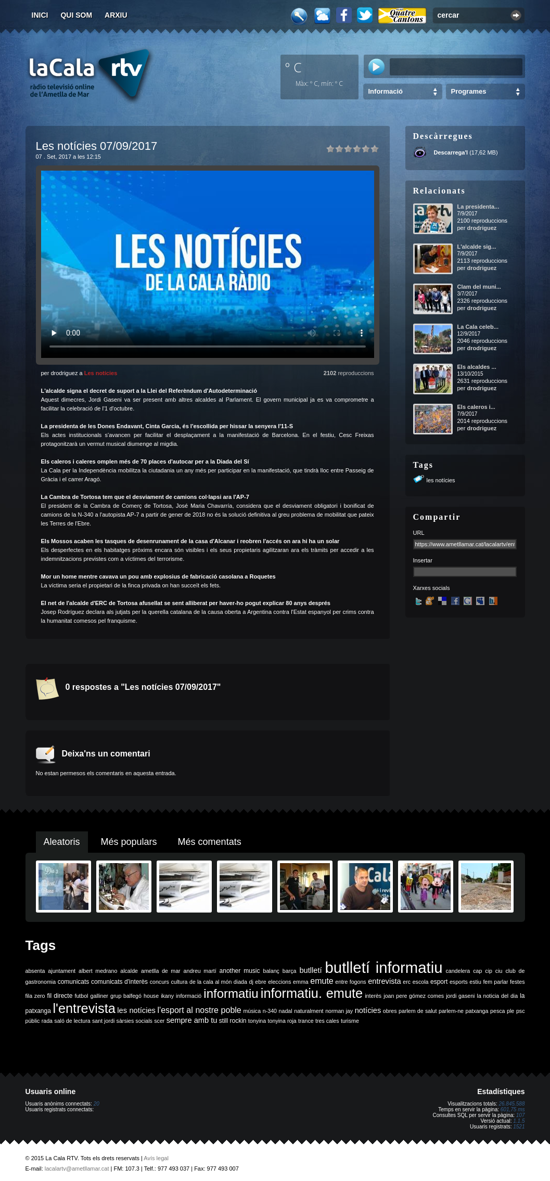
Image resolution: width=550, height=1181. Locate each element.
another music (240, 970)
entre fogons (350, 982)
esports (459, 982)
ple (510, 1011)
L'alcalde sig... (476, 246)
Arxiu (116, 15)
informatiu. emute (312, 993)
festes (517, 982)
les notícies (441, 480)
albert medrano (98, 971)
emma (301, 982)
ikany (167, 996)
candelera (457, 971)
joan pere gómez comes (413, 996)
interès (373, 996)
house (151, 996)
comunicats (73, 981)
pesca (497, 1011)
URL (419, 533)
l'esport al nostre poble (199, 1010)
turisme (350, 1021)
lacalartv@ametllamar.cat (77, 1168)
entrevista (384, 981)
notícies (368, 1010)
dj (251, 982)
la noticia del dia (497, 996)
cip (488, 971)
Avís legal (156, 1158)
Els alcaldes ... (476, 367)
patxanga (477, 1011)
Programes (469, 91)
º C (293, 67)
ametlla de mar (161, 971)
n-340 (270, 1011)
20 (96, 1104)
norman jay (339, 1011)
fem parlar (495, 982)
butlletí (310, 970)
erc (407, 982)
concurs (159, 982)
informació (188, 996)
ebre (260, 982)
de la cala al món (210, 982)
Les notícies (101, 373)
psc (520, 1011)
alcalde (129, 971)
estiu (475, 982)
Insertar (422, 560)
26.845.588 (511, 1104)
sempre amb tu (192, 1020)
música (252, 1011)
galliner (99, 996)
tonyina (257, 1021)
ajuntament (61, 971)
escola (421, 982)
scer (159, 1021)
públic (32, 1021)
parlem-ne (451, 1011)
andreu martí (200, 971)
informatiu (230, 993)
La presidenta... (478, 206)
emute (321, 981)
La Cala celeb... (477, 327)
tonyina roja (282, 1021)
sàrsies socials (134, 1021)
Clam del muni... (479, 287)
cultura (179, 982)
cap (477, 971)
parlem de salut (418, 1011)
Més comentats (209, 842)
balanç (271, 971)
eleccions (279, 982)
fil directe (60, 995)
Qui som (76, 15)
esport (438, 981)
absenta (35, 971)
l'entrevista (84, 1008)
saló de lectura (72, 1021)
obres (390, 1011)
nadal (285, 1011)
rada (47, 1021)
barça (290, 971)
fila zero (35, 996)
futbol (81, 996)
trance (306, 1021)
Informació (385, 91)
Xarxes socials (431, 588)
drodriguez (481, 228)
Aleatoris (62, 842)
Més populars (129, 842)
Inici (40, 15)
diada (240, 982)
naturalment (308, 1011)
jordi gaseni (460, 996)
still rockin (233, 1020)
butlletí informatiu (384, 967)
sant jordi (103, 1021)
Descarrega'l (451, 152)
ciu (499, 971)
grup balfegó (126, 996)
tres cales (327, 1021)
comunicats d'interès (119, 981)
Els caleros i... (476, 407)
